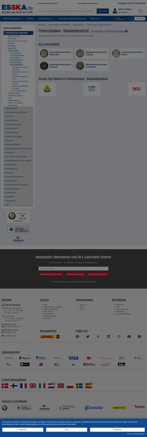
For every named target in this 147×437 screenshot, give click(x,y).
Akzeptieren (117, 429)
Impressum (130, 433)
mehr (66, 429)
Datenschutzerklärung (139, 433)
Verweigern (23, 429)
